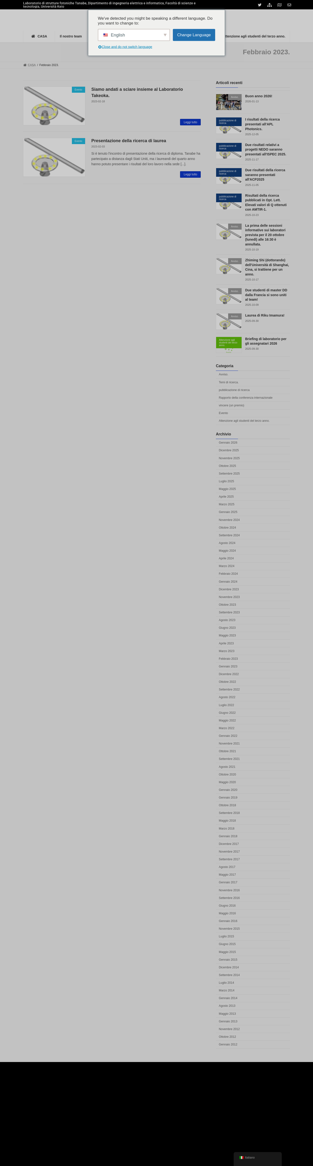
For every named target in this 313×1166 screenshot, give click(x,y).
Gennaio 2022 (228, 736)
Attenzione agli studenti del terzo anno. (244, 420)
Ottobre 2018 (227, 805)
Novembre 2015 (229, 928)
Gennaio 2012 (228, 1044)
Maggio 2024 (227, 550)
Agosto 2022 (227, 697)
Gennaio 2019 (228, 797)
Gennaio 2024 (228, 581)
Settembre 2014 (229, 975)
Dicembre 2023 (229, 589)
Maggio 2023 (227, 635)
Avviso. (223, 374)
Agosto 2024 (227, 543)
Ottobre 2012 (227, 1036)
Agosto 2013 (227, 1006)
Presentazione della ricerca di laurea (128, 140)
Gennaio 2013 (228, 1021)
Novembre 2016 (229, 890)
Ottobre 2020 (227, 774)
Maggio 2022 (227, 720)
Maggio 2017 (227, 874)
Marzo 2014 (226, 990)
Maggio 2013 (227, 1013)
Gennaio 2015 (228, 959)
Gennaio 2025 (228, 512)
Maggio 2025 (227, 489)
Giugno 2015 (227, 944)
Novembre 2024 (229, 520)
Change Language (194, 34)
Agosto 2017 (227, 867)
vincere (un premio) (231, 405)
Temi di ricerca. (228, 382)
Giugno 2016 (227, 905)
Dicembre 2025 (229, 450)
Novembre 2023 (229, 597)
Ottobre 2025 (227, 466)
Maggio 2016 (227, 913)
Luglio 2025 (226, 481)
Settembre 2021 (229, 759)
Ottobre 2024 (227, 527)
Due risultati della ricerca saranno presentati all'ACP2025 (265, 174)
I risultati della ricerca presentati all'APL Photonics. (262, 124)
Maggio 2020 (227, 782)
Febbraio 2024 (228, 574)
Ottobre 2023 (227, 604)
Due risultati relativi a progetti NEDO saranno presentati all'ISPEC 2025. (265, 149)
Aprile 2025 (226, 496)
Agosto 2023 (227, 620)
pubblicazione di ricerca (234, 390)
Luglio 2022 (226, 705)
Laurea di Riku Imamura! (264, 315)
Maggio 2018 (227, 821)
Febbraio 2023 (228, 658)
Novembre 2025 (229, 458)
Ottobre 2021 (227, 751)
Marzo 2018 (226, 828)
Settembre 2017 (229, 859)
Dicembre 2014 (229, 967)
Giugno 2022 (227, 712)
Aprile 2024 (226, 558)
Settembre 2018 (229, 813)
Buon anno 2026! (258, 96)
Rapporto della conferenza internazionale (245, 397)
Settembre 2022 (229, 689)
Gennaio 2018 (228, 836)
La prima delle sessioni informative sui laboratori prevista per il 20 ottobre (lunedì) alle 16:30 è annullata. (265, 235)
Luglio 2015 (226, 936)
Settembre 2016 (229, 898)
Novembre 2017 (229, 851)
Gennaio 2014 (228, 998)
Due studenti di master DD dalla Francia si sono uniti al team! (266, 294)
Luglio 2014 (226, 982)
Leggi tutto (190, 122)
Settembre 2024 (229, 535)
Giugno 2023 (227, 627)
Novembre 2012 (229, 1029)
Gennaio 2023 (228, 666)
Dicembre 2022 (229, 674)
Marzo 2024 (226, 566)
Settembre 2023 (229, 612)
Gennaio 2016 (228, 921)
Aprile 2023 (226, 643)
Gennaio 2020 (228, 790)
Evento (223, 413)
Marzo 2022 (226, 728)
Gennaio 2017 (228, 882)
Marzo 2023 (226, 651)
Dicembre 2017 (229, 844)
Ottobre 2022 (227, 682)
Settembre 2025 (229, 473)
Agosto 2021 (227, 767)
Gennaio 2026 (228, 442)
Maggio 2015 (227, 952)
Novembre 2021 (229, 743)
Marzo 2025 (226, 504)
